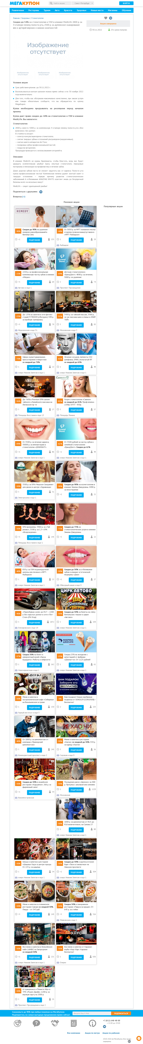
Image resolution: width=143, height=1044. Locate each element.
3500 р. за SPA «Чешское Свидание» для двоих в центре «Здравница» (38, 485)
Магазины (112, 10)
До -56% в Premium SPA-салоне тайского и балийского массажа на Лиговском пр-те (37, 402)
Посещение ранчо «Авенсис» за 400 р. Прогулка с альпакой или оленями (79, 783)
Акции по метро (92, 1033)
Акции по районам (111, 1033)
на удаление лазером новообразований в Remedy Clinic (35, 232)
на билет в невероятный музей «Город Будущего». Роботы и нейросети (36, 657)
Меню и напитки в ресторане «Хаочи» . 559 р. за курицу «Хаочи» (79, 742)
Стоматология (37, 18)
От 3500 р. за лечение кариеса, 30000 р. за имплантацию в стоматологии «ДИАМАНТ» (36, 444)
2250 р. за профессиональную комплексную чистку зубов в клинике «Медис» (38, 274)
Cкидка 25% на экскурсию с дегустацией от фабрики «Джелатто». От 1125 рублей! (77, 657)
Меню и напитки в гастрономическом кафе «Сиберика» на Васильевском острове (38, 699)
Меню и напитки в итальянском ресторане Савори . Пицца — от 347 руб (38, 907)
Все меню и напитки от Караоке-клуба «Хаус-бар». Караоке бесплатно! (78, 949)
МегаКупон (24, 3)
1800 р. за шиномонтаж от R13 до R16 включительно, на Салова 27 (79, 823)
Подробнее (34, 240)
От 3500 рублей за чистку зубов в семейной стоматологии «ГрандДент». (79, 444)
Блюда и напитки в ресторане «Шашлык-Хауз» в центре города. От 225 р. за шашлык (37, 864)
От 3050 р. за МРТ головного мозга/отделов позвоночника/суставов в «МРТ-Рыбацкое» (80, 232)
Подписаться (121, 1013)
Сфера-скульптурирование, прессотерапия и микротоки (34, 359)
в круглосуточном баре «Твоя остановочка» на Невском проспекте (79, 864)
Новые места (97, 10)
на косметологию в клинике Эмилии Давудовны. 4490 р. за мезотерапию (79, 487)
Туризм (47, 10)
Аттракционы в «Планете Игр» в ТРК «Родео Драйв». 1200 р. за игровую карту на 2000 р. (36, 992)
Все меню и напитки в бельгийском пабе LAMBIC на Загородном (37, 949)
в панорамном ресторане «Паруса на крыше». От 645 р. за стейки (78, 907)
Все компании (73, 1033)
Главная (16, 18)
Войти (126, 3)
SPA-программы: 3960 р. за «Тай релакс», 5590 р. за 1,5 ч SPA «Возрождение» (36, 529)
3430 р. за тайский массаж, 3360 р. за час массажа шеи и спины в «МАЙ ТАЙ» (79, 317)
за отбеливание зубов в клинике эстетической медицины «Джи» (78, 572)
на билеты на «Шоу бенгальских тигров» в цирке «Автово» (79, 614)
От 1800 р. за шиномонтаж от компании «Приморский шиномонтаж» (35, 742)
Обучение (126, 10)
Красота (68, 10)
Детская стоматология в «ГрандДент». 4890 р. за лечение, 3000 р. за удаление (78, 274)
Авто (57, 10)
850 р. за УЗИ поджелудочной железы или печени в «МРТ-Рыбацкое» (36, 572)
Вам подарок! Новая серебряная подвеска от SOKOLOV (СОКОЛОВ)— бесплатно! (80, 699)
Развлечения (18, 10)
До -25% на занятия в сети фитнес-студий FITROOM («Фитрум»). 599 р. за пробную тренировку (38, 317)
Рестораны (33, 10)
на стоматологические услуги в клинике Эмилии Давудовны (80, 529)
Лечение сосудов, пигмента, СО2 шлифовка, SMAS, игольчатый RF (78, 359)
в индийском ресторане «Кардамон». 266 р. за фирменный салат (37, 784)
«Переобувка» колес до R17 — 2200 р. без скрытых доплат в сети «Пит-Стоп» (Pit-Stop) (38, 614)
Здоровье (81, 10)
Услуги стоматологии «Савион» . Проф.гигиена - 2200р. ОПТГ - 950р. (79, 402)
